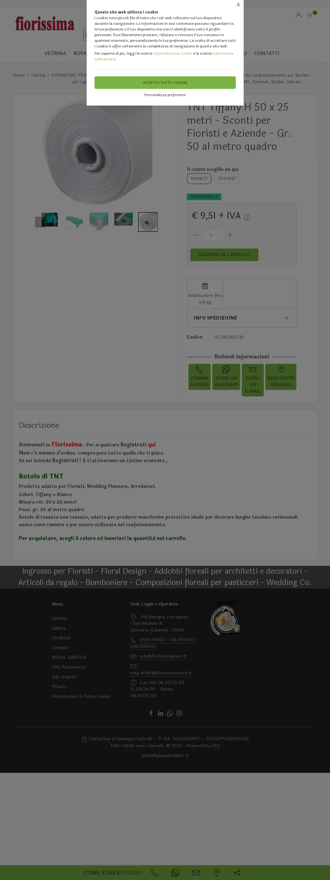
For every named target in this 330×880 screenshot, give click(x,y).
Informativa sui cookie (172, 53)
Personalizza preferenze (165, 95)
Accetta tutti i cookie (165, 82)
